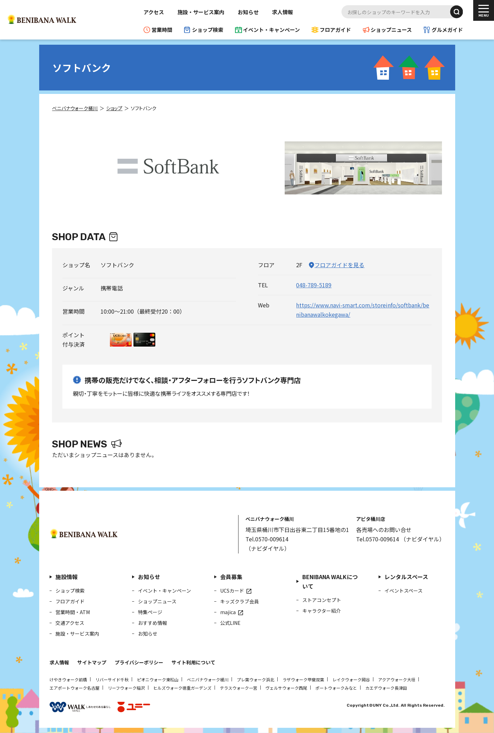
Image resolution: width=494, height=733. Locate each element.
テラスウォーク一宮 (238, 688)
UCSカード (232, 590)
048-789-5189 (313, 285)
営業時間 (161, 29)
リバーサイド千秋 (112, 679)
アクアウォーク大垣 (396, 679)
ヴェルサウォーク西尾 (286, 688)
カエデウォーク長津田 (386, 688)
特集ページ (150, 612)
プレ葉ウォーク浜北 (255, 679)
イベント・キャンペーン (271, 29)
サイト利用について (193, 662)
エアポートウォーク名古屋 (74, 688)
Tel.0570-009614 (266, 539)
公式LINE (230, 622)
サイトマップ (91, 662)
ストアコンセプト (321, 599)
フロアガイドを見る (339, 265)
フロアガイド (335, 29)
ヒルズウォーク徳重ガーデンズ (182, 688)
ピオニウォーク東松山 (158, 679)
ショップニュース (391, 29)
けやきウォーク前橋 (68, 679)
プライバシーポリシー (139, 662)
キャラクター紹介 (321, 610)
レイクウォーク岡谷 (351, 679)
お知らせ (248, 12)
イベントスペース (403, 590)
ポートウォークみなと (336, 688)
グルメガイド (447, 29)
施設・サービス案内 (200, 12)
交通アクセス (69, 622)
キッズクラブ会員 (239, 601)
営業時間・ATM (72, 612)
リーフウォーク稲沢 (126, 688)
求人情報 (282, 12)
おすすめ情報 (152, 622)
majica (228, 612)
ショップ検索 (207, 29)
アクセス (154, 12)
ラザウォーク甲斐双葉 (303, 679)
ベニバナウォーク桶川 (207, 679)
